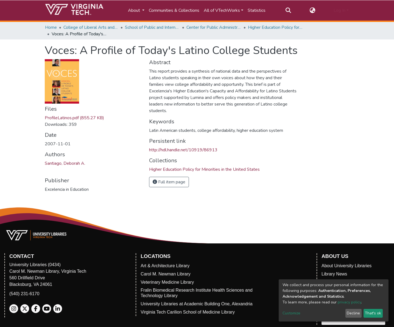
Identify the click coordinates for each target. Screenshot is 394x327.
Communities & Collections (174, 10)
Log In (339, 10)
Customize (291, 313)
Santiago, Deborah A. (65, 163)
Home (51, 27)
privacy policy (349, 302)
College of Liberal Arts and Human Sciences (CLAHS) (90, 27)
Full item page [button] (169, 182)
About (134, 10)
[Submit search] (288, 10)
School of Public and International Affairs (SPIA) (152, 27)
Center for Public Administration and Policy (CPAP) (213, 27)
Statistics (257, 10)
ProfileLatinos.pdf (74, 118)
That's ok (373, 313)
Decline (353, 313)
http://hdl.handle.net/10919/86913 (183, 150)
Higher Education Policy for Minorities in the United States (275, 27)
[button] (312, 10)
